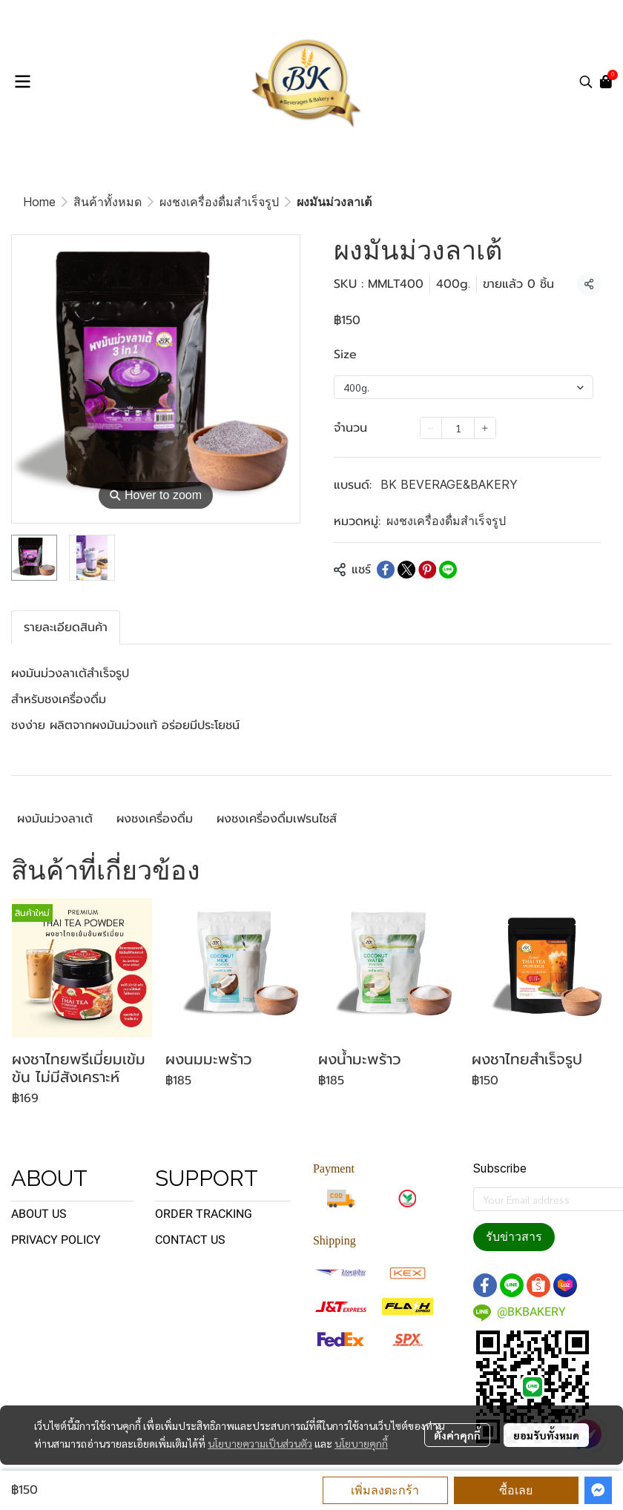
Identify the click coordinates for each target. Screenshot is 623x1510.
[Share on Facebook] (386, 569)
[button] (586, 81)
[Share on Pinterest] (427, 569)
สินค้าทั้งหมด (107, 201)
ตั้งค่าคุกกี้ (457, 1435)
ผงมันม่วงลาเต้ (55, 819)
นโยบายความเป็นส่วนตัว (260, 1443)
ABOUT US (39, 1214)
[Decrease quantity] (431, 428)
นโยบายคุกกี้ (361, 1443)
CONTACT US (190, 1240)
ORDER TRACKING (203, 1214)
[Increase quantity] (485, 428)
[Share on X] (406, 569)
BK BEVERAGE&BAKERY (449, 484)
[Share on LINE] (448, 569)
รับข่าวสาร (514, 1237)
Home (39, 201)
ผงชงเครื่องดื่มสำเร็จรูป (219, 201)
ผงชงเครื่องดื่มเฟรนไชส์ (277, 819)
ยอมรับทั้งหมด (546, 1435)
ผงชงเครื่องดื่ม (154, 819)
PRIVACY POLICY (56, 1240)
